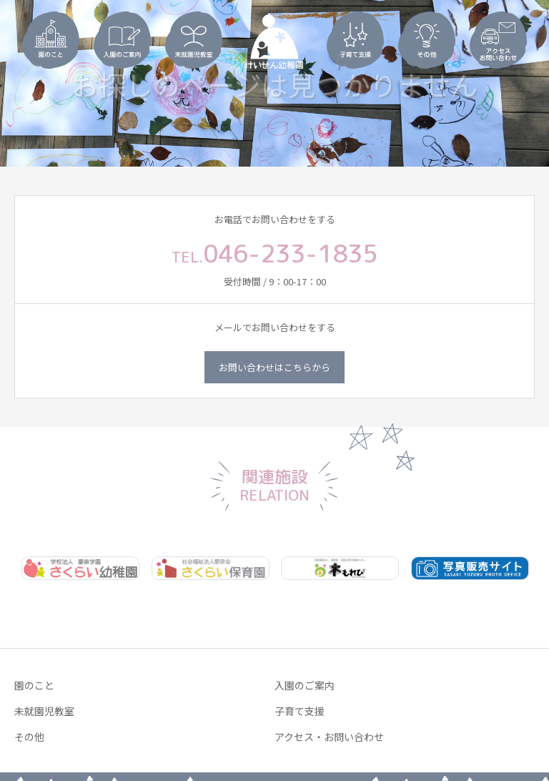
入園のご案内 (304, 685)
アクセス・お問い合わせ (329, 737)
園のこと (34, 685)
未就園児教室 (44, 711)
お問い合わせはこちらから (274, 367)
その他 (29, 737)
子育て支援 (299, 711)
